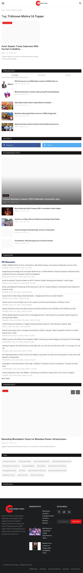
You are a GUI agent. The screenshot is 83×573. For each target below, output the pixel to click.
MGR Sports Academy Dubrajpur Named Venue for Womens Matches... (48, 517)
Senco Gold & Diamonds (41, 461)
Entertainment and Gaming (57, 466)
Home (3, 10)
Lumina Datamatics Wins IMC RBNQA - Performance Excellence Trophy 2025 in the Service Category (38, 373)
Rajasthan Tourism (9, 475)
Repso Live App (23, 475)
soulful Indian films (24, 461)
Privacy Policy (75, 569)
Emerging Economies (9, 470)
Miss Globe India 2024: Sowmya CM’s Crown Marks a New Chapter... (38, 208)
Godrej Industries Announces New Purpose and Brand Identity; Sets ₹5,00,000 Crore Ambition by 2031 (39, 309)
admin (3, 53)
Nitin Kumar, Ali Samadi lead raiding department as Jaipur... (47, 533)
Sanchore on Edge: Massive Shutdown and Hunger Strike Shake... (38, 219)
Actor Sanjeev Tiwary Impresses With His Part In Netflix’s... (20, 47)
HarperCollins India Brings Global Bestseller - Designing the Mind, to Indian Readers (32, 296)
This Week (15, 75)
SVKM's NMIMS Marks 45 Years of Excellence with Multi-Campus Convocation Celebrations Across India (39, 265)
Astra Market (41, 466)
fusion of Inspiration (37, 475)
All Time (67, 75)
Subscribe (76, 521)
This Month (41, 75)
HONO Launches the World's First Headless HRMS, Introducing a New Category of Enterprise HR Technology (41, 339)
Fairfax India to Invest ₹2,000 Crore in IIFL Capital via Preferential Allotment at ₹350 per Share (36, 302)
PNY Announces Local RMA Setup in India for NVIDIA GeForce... (37, 81)
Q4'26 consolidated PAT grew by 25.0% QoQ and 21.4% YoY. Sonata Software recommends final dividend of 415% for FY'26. (41, 288)
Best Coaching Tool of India (57, 470)
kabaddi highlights (28, 466)
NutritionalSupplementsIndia (61, 461)
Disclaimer (42, 569)
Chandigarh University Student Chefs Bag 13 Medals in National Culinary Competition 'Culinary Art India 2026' (40, 365)
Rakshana (22, 470)
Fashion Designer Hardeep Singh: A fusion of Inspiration (35, 230)
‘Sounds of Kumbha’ (9, 461)
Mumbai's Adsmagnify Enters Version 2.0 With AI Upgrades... (36, 113)
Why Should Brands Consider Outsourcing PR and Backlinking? (37, 92)
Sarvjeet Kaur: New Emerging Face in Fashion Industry (34, 241)
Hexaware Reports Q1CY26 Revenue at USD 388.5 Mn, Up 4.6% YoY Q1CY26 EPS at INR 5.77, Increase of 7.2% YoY (41, 347)
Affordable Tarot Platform (11, 466)
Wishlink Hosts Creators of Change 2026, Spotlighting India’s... (47, 548)
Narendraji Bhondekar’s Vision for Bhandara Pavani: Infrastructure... (35, 439)
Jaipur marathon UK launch (37, 470)
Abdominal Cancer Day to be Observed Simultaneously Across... (37, 124)
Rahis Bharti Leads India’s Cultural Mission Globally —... (34, 102)
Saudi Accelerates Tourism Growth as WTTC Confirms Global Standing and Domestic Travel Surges (37, 280)
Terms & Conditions (54, 569)
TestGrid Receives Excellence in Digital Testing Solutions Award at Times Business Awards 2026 (36, 324)
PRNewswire (33, 569)
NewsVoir (66, 569)
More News (6, 378)
